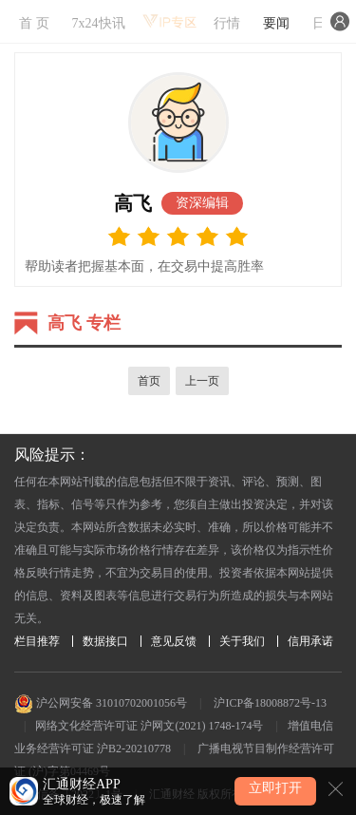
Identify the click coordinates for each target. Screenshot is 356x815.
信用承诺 (310, 641)
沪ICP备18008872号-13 (270, 703)
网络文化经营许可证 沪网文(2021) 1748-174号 (149, 725)
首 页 (34, 23)
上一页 (202, 381)
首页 (149, 381)
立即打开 (275, 788)
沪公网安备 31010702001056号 (100, 703)
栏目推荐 (37, 641)
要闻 (276, 23)
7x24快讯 (98, 23)
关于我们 (242, 641)
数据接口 (105, 641)
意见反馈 (174, 641)
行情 (227, 23)
